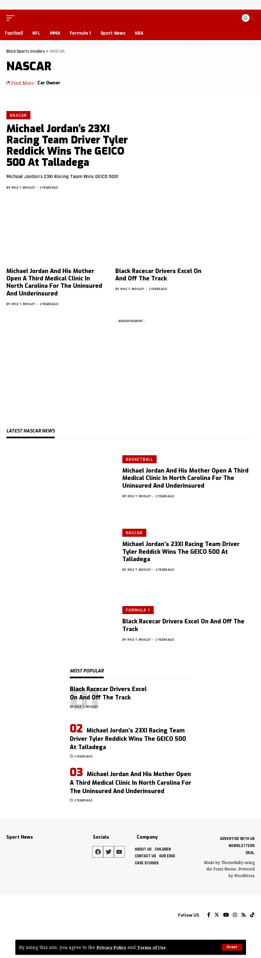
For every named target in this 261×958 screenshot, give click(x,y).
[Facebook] (208, 915)
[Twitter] (216, 915)
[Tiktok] (252, 915)
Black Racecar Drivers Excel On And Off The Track (158, 274)
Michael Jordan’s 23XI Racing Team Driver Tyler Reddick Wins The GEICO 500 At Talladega (67, 146)
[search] (232, 18)
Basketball (139, 459)
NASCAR (18, 115)
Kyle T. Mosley (23, 187)
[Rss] (243, 915)
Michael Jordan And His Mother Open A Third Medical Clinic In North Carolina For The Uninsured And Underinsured (54, 282)
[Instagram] (235, 915)
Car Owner (49, 83)
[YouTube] (226, 915)
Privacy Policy (112, 947)
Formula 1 (138, 610)
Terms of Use (154, 947)
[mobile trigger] (11, 18)
